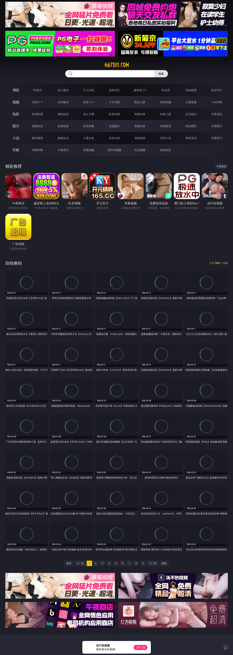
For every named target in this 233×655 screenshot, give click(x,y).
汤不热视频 (114, 150)
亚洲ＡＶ (37, 102)
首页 (68, 563)
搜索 (161, 74)
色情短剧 (165, 150)
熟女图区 (191, 126)
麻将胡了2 (140, 90)
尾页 (164, 563)
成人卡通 (88, 114)
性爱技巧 (216, 138)
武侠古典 (114, 138)
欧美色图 (88, 126)
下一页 (152, 563)
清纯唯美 (165, 126)
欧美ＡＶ (88, 102)
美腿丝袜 (139, 126)
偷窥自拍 (37, 126)
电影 (15, 114)
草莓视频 (88, 150)
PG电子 (37, 90)
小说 (15, 138)
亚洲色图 (63, 126)
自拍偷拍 (63, 102)
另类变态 (216, 114)
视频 (15, 102)
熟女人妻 (139, 102)
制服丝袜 (139, 114)
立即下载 (140, 647)
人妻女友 (88, 138)
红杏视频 (139, 150)
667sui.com (116, 65)
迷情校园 (139, 138)
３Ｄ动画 (114, 102)
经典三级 (165, 114)
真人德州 (63, 90)
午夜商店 (63, 150)
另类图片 (216, 126)
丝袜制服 (165, 102)
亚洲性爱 (37, 114)
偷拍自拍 (63, 114)
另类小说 (165, 138)
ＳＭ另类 (216, 102)
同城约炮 (37, 150)
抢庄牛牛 (216, 90)
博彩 (15, 90)
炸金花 (165, 90)
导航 (15, 150)
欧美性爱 (114, 114)
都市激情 (37, 138)
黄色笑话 (191, 138)
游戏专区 (114, 90)
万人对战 (88, 90)
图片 (15, 126)
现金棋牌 (191, 90)
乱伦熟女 (191, 114)
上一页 (80, 563)
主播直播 (191, 102)
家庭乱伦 (63, 138)
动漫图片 (114, 126)
